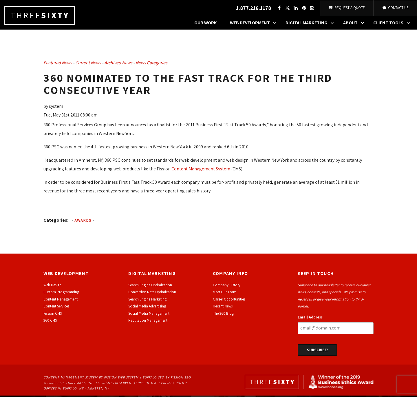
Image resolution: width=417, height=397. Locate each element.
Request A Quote (346, 8)
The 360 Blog (223, 314)
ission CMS (53, 314)
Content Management (60, 300)
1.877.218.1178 (252, 9)
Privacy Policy (174, 385)
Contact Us (395, 8)
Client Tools (393, 24)
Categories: (55, 221)
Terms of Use (145, 385)
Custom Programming (61, 293)
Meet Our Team (224, 293)
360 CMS (50, 322)
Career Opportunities (229, 300)
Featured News (57, 64)
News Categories (151, 64)
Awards (83, 221)
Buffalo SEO (153, 379)
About (355, 24)
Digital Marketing (311, 24)
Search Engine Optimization (150, 286)
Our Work (205, 24)
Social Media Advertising (147, 307)
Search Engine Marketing (147, 300)
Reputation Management (147, 322)
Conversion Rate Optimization (152, 293)
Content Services (56, 307)
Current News (88, 64)
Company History (226, 286)
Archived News (118, 64)
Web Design (52, 286)
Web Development (254, 24)
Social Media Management (148, 314)
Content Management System (200, 170)
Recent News (223, 307)
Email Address (310, 318)
